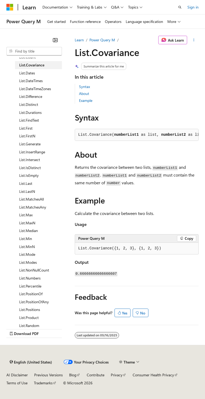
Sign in (193, 7)
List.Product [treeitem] (29, 317)
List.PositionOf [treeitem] (30, 293)
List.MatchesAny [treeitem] (32, 207)
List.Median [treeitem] (28, 230)
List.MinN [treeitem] (27, 246)
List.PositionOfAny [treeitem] (34, 301)
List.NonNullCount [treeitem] (34, 270)
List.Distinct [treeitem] (28, 104)
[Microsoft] (9, 7)
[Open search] (180, 7)
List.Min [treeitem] (25, 238)
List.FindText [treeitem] (29, 120)
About (84, 93)
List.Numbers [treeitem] (30, 278)
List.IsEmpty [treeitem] (29, 175)
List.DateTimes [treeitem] (31, 80)
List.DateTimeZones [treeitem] (35, 88)
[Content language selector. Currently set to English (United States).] (30, 362)
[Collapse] (55, 40)
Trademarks (43, 382)
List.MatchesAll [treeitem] (31, 199)
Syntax (84, 86)
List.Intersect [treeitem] (29, 159)
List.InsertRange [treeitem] (32, 151)
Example (85, 100)
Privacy (117, 374)
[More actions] (194, 40)
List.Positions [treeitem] (29, 309)
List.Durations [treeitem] (30, 112)
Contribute (95, 374)
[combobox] (34, 51)
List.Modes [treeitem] (28, 262)
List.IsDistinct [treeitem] (30, 167)
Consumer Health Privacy (153, 374)
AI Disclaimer (17, 374)
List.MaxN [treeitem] (27, 222)
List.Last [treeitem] (25, 183)
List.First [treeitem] (26, 128)
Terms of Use (16, 382)
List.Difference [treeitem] (30, 96)
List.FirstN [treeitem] (27, 135)
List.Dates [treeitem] (27, 72)
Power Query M (102, 39)
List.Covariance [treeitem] (31, 64)
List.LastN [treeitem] (27, 191)
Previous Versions (48, 374)
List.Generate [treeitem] (30, 143)
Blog (72, 374)
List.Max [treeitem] (26, 214)
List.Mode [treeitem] (27, 254)
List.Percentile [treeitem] (30, 286)
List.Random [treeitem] (29, 325)
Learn (79, 39)
